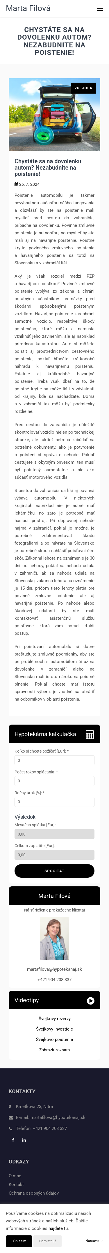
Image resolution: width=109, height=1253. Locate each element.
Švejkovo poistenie (54, 1039)
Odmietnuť (47, 1241)
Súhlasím (19, 1241)
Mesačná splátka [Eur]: (35, 825)
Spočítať (54, 871)
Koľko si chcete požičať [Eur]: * (42, 751)
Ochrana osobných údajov (34, 1193)
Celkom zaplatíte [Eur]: (35, 845)
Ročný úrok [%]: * (29, 792)
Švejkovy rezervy (55, 1018)
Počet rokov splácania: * (36, 772)
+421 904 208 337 (50, 1128)
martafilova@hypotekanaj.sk (58, 1117)
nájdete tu (58, 1228)
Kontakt (16, 1184)
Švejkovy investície (54, 1029)
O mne (15, 1175)
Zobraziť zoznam (54, 1050)
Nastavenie (94, 1241)
